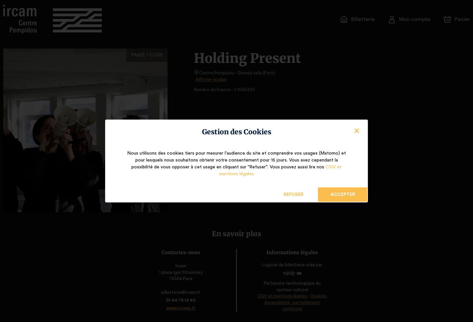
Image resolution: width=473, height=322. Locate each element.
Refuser (293, 191)
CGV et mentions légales (317, 170)
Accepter (342, 191)
